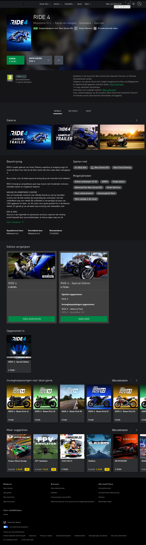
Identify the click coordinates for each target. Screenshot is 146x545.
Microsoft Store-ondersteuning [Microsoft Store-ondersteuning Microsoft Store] (108, 492)
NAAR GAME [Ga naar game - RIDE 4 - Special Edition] (83, 319)
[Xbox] (31, 4)
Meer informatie (116, 84)
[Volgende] (136, 120)
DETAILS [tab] (57, 111)
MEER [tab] (88, 111)
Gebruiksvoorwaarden (63, 536)
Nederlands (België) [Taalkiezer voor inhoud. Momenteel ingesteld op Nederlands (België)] (14, 522)
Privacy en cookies (46, 536)
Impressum (32, 536)
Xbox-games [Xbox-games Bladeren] (7, 492)
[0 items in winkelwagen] (133, 3)
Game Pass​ (44, 4)
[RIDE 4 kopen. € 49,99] (15, 60)
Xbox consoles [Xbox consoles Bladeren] (8, 488)
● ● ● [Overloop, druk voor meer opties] (59, 60)
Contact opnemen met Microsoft (14, 536)
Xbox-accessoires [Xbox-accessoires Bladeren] (9, 501)
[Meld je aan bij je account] (139, 3)
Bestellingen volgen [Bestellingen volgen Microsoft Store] (105, 501)
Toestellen (69, 4)
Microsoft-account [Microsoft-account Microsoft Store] (104, 488)
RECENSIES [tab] (73, 111)
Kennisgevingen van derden (98, 536)
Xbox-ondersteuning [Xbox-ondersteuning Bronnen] (57, 488)
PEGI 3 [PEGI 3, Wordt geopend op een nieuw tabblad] (21, 76)
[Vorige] (131, 120)
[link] (19, 354)
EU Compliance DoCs (10, 540)
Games (56, 4)
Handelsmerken (79, 536)
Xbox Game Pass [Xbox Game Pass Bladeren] (8, 497)
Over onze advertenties (119, 536)
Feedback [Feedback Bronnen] (54, 492)
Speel (79, 4)
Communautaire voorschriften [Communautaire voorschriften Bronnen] (61, 497)
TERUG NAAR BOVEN (32, 319)
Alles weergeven (120, 380)
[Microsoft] (12, 4)
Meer (87, 4)
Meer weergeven (15, 222)
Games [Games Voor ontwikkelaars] (5, 514)
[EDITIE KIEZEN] (39, 60)
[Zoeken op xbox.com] (128, 3)
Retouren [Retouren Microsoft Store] (101, 497)
